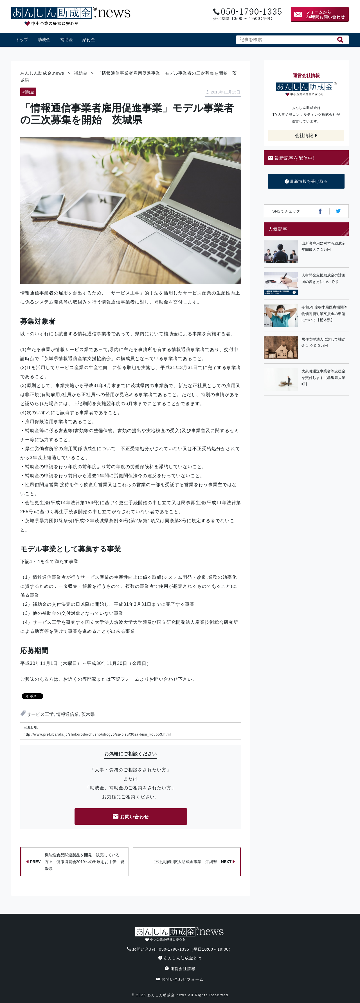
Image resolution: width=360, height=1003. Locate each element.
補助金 (66, 39)
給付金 (88, 39)
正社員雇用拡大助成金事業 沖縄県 (194, 861)
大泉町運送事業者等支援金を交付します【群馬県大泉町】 (323, 377)
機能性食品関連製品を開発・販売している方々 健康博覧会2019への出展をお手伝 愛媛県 (75, 862)
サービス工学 (40, 714)
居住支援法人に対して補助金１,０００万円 (323, 342)
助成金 (44, 39)
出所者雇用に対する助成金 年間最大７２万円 (325, 246)
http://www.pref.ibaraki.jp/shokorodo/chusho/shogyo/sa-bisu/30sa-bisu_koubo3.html (97, 734)
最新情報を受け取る (306, 181)
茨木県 (88, 714)
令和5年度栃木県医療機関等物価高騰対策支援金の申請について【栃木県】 (324, 313)
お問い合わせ (131, 817)
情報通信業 (67, 714)
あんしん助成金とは (180, 958)
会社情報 (304, 135)
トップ (21, 39)
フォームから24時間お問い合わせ (325, 14)
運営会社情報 (180, 968)
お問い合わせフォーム (180, 979)
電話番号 (246, 14)
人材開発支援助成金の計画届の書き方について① (323, 278)
